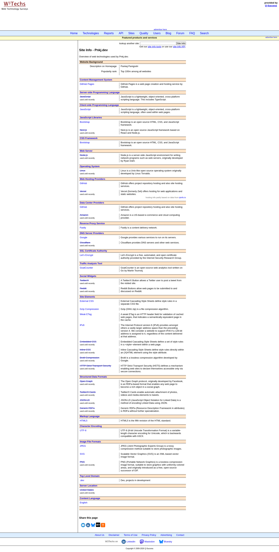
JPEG (83, 446)
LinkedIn (128, 541)
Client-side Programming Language (99, 105)
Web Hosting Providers (92, 179)
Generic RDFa (87, 408)
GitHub (83, 183)
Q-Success (271, 5)
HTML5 (83, 420)
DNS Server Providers (92, 233)
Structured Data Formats (93, 376)
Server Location (88, 485)
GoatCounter (86, 267)
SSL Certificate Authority (93, 250)
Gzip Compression (89, 309)
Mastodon (147, 541)
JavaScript (85, 96)
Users (157, 33)
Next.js (83, 130)
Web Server (86, 150)
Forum (180, 33)
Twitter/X (84, 280)
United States (87, 490)
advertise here (160, 29)
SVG (82, 454)
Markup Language (89, 416)
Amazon (84, 215)
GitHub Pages (87, 84)
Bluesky (165, 541)
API (121, 33)
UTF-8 (83, 430)
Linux (82, 170)
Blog (168, 33)
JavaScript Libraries (91, 117)
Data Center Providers (92, 202)
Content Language (90, 498)
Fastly (83, 227)
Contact (180, 535)
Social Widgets (88, 276)
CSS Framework (89, 138)
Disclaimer (114, 535)
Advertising (166, 535)
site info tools (154, 46)
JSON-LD (85, 400)
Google (83, 237)
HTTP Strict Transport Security (95, 365)
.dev (82, 480)
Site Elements (87, 296)
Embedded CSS (88, 341)
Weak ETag (85, 314)
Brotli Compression (89, 357)
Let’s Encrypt (86, 255)
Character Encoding (91, 426)
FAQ (192, 33)
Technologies (91, 33)
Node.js (84, 155)
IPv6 (82, 325)
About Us (99, 535)
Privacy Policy (149, 535)
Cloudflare (85, 242)
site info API (179, 46)
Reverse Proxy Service (92, 223)
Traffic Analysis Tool (91, 263)
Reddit (83, 288)
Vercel (83, 191)
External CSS (87, 301)
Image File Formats (90, 441)
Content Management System (96, 79)
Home (74, 33)
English (83, 502)
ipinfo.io (182, 197)
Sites (131, 33)
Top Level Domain (89, 476)
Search (204, 33)
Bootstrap (85, 122)
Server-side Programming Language (100, 92)
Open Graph (86, 381)
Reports (109, 33)
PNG (82, 462)
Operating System (89, 166)
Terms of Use (131, 535)
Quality (144, 33)
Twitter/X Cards (88, 392)
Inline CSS (85, 349)
